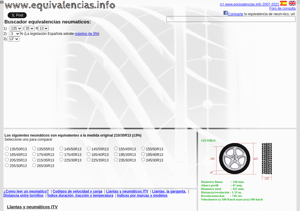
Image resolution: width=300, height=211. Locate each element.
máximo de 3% (86, 34)
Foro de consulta (283, 8)
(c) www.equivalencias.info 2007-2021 (249, 4)
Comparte (233, 14)
